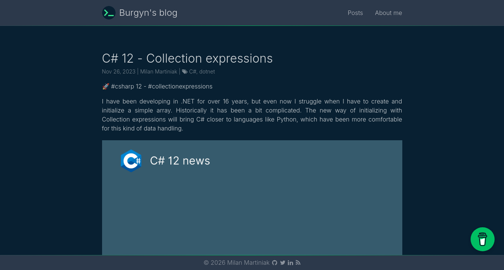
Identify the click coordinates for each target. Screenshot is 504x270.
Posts (355, 12)
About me (388, 12)
